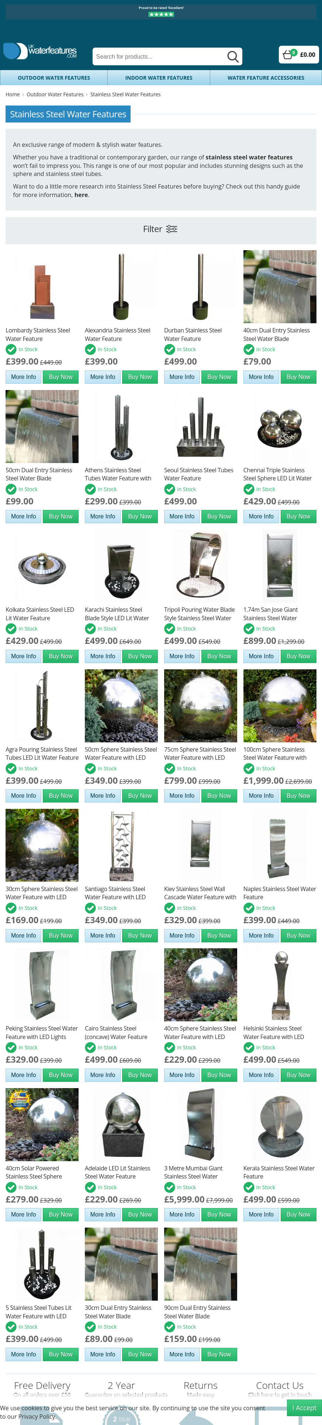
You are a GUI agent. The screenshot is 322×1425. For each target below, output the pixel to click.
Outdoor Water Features (54, 77)
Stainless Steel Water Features (125, 94)
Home (13, 94)
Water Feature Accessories (266, 77)
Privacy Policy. (37, 1416)
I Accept (304, 1407)
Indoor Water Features (158, 77)
